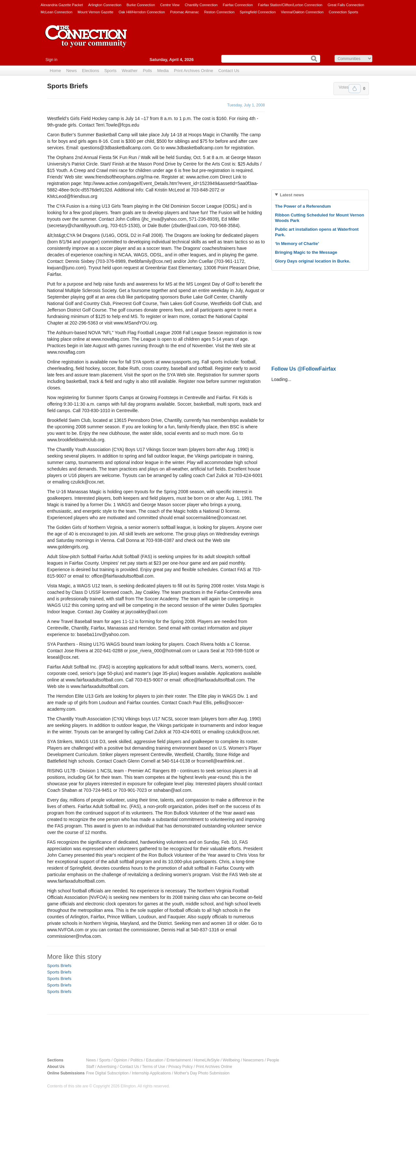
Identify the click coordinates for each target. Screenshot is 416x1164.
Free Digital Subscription (107, 1073)
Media (163, 70)
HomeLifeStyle (206, 1060)
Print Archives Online (193, 70)
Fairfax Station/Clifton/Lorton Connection (290, 5)
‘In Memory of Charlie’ (297, 243)
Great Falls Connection (346, 5)
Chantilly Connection (201, 5)
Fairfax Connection (238, 5)
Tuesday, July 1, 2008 (246, 105)
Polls (147, 70)
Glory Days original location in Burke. (312, 261)
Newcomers (253, 1060)
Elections (90, 70)
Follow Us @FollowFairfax (303, 369)
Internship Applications (151, 1073)
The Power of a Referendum (303, 206)
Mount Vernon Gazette (95, 12)
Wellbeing (231, 1060)
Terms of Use (153, 1066)
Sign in (52, 59)
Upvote (354, 88)
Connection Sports (343, 12)
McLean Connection (56, 12)
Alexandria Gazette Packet (62, 5)
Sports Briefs (59, 965)
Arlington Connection (104, 5)
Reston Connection (219, 12)
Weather (130, 70)
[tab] (320, 195)
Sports (110, 70)
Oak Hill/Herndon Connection (142, 12)
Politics (136, 1060)
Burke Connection (140, 5)
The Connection (86, 41)
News (71, 70)
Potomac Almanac (184, 12)
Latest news (292, 194)
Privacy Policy (180, 1066)
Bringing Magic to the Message (306, 252)
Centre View (170, 5)
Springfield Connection (258, 12)
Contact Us (228, 70)
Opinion (120, 1060)
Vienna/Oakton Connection (302, 12)
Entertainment (179, 1060)
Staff (90, 1066)
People (273, 1060)
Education (154, 1060)
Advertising (106, 1066)
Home (55, 70)
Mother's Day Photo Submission (201, 1073)
